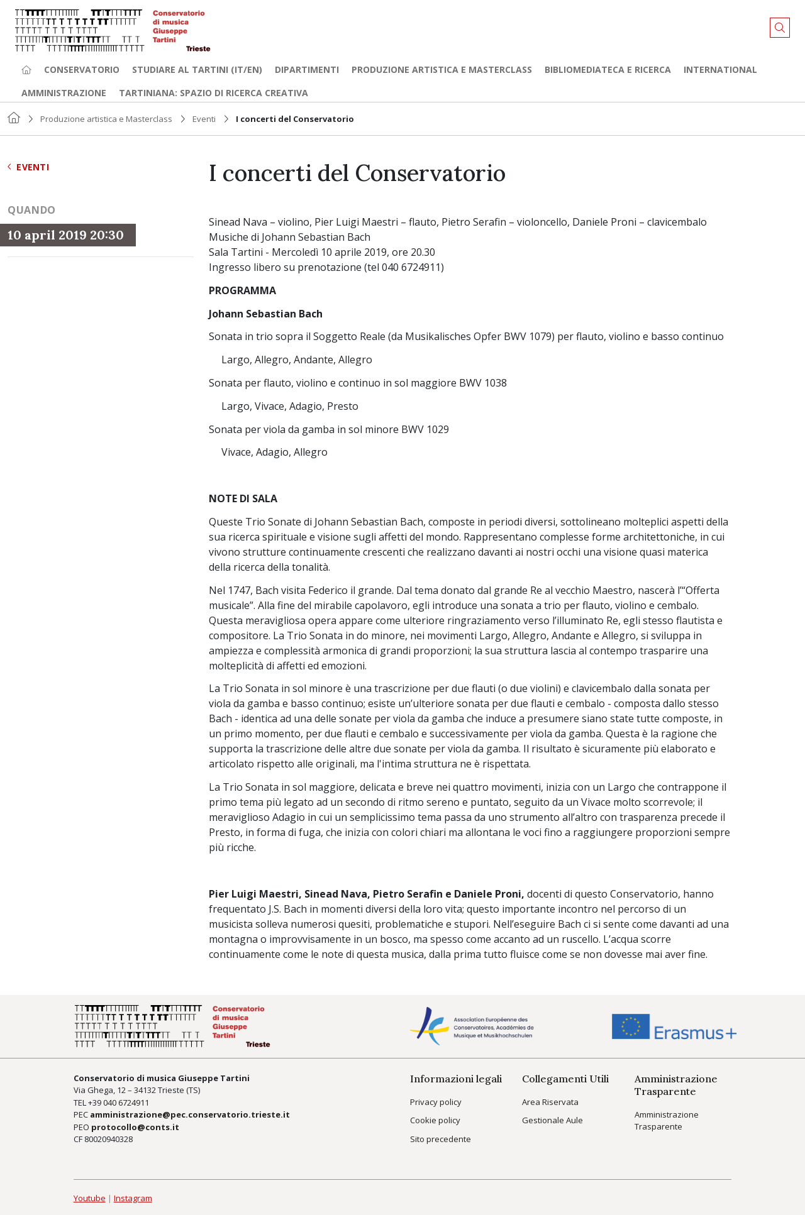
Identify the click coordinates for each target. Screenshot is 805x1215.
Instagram (133, 1198)
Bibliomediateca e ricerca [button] (608, 69)
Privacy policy (436, 1102)
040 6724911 (126, 1102)
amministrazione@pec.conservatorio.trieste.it (190, 1114)
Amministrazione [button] (63, 93)
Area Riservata (550, 1102)
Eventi (204, 118)
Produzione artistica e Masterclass (442, 69)
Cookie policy (435, 1120)
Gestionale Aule (552, 1120)
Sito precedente (440, 1139)
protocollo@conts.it (135, 1127)
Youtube (90, 1198)
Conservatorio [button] (81, 69)
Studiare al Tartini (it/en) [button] (197, 69)
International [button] (720, 69)
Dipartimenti (307, 69)
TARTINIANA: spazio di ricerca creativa (213, 93)
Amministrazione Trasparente (667, 1121)
